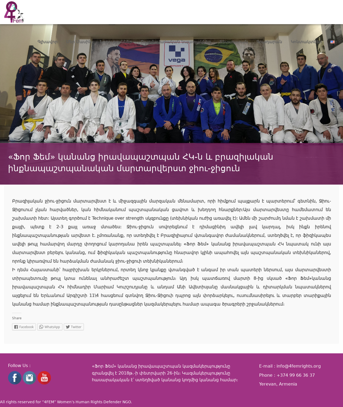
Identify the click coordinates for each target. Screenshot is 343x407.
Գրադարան (269, 41)
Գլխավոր (48, 41)
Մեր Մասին (78, 41)
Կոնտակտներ (306, 41)
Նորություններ (116, 41)
